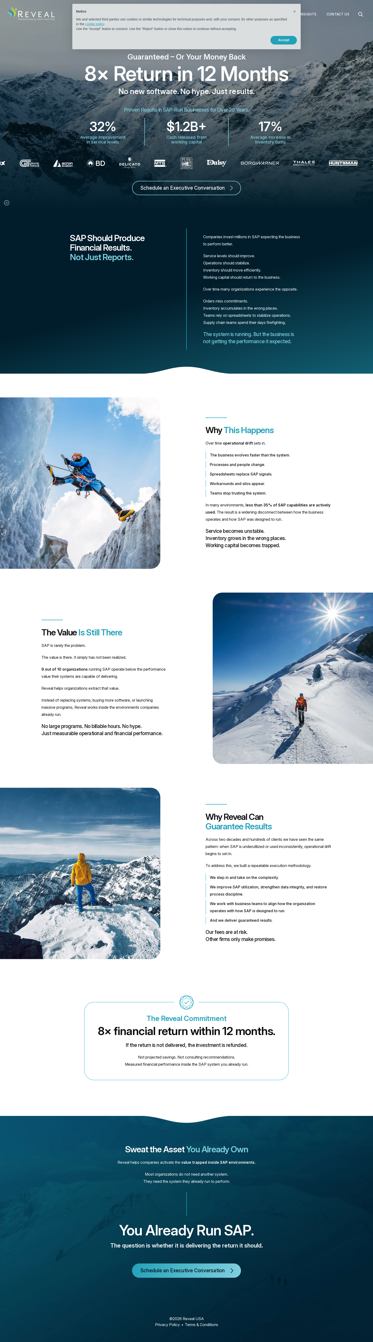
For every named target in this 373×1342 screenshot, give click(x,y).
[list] (186, 163)
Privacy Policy (167, 1324)
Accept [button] (283, 40)
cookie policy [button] (94, 24)
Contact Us (338, 14)
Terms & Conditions (201, 1324)
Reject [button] (256, 40)
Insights (308, 14)
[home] (31, 13)
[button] (294, 11)
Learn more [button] (93, 40)
